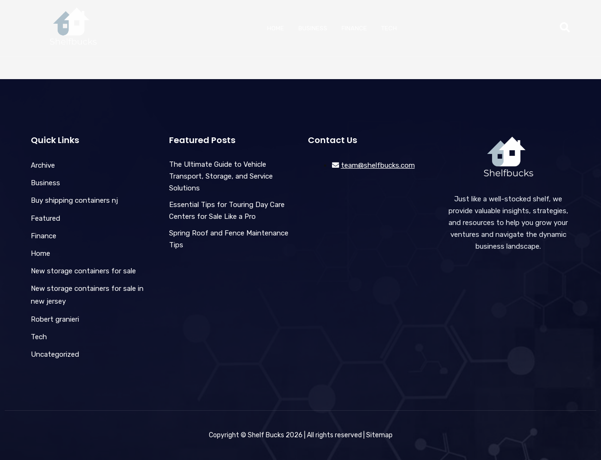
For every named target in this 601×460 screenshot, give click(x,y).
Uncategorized (55, 354)
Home (275, 28)
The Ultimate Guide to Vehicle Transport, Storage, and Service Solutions (221, 176)
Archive (43, 165)
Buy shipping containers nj (74, 200)
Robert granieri (55, 319)
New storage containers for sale (83, 271)
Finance (354, 28)
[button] (565, 28)
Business (312, 28)
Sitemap (379, 435)
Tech (389, 28)
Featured (45, 218)
